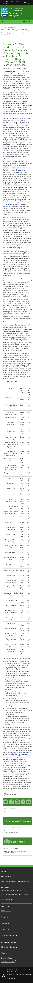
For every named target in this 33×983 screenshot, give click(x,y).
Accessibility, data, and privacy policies (18, 974)
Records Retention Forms (9, 935)
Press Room (5, 917)
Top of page (11, 978)
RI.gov (3, 953)
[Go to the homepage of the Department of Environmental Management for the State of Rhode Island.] (5, 12)
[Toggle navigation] (26, 21)
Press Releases (11, 27)
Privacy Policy (6, 929)
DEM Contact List (7, 899)
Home (3, 27)
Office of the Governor (8, 947)
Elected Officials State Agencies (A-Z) (8, 960)
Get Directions (6, 876)
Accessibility (5, 923)
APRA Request (6, 911)
